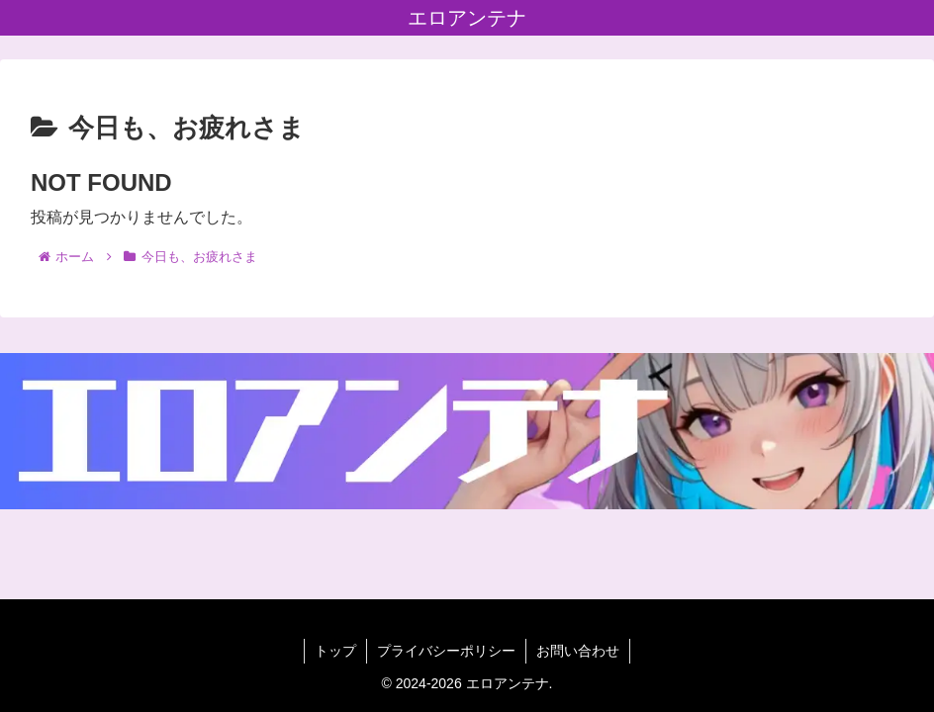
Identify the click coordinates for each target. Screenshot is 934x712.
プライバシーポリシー (446, 651)
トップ (335, 651)
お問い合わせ (577, 651)
